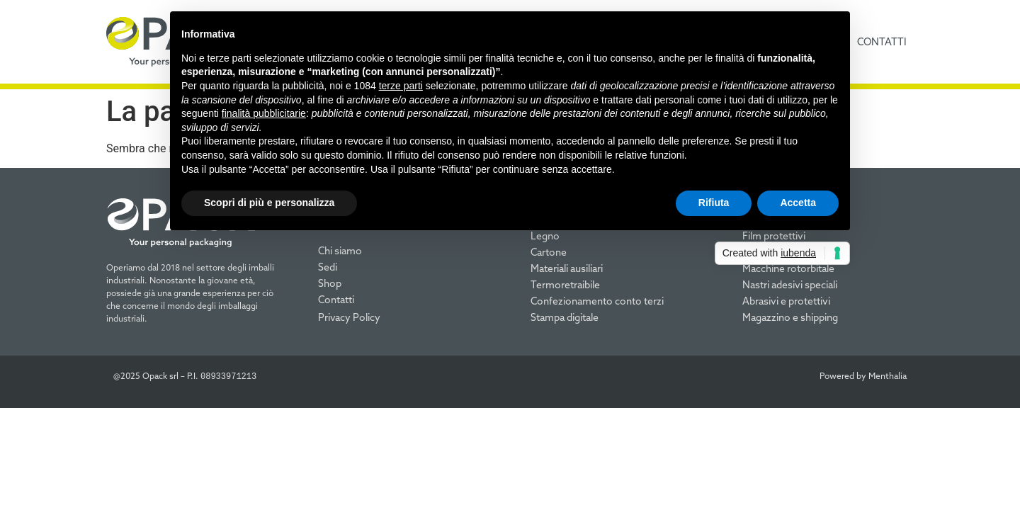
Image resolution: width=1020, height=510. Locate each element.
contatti (882, 41)
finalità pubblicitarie (264, 113)
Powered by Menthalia (863, 375)
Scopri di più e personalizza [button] (269, 202)
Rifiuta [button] (714, 202)
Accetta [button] (798, 202)
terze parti (401, 85)
